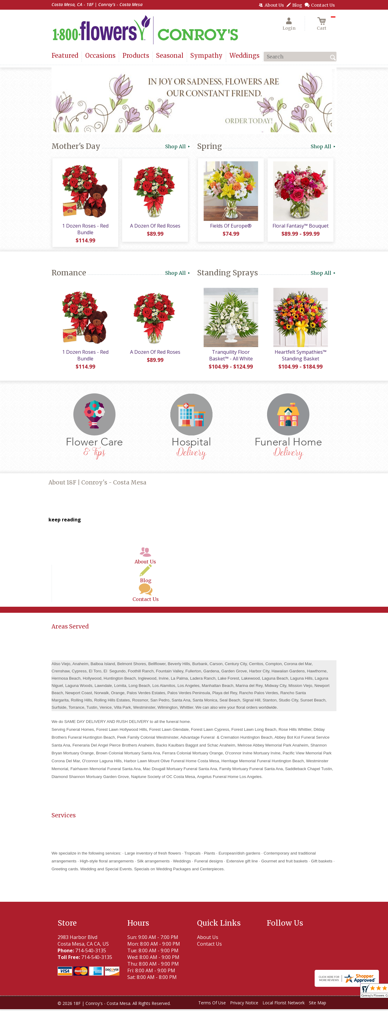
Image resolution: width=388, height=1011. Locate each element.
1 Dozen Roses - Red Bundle (85, 230)
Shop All (178, 146)
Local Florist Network (284, 1005)
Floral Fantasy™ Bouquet (300, 226)
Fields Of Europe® (230, 226)
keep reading (64, 521)
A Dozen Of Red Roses (154, 226)
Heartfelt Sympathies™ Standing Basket (300, 357)
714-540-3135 (90, 952)
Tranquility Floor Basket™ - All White (230, 357)
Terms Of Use (212, 1005)
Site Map (317, 1005)
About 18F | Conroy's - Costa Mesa (97, 484)
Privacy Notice (244, 1005)
